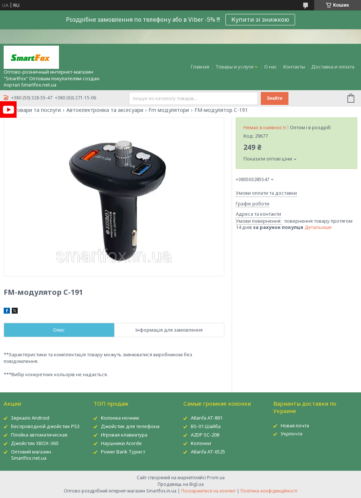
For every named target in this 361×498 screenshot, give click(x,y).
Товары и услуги (234, 66)
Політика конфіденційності (269, 491)
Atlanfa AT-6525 (208, 451)
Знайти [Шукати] (274, 98)
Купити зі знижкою (260, 19)
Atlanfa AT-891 (206, 417)
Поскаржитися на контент (208, 491)
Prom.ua (216, 477)
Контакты (294, 66)
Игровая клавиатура (124, 434)
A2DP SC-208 (205, 434)
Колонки (201, 443)
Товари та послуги (37, 110)
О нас (270, 66)
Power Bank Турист (123, 451)
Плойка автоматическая (39, 434)
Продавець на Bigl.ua (181, 484)
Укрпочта (291, 433)
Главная (200, 66)
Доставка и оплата (332, 66)
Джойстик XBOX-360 (34, 443)
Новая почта (295, 425)
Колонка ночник (120, 417)
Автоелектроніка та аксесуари (104, 110)
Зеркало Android (30, 417)
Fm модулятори (168, 110)
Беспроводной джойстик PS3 (45, 426)
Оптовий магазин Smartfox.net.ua (31, 454)
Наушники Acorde (121, 443)
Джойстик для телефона (130, 426)
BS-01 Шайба (206, 426)
